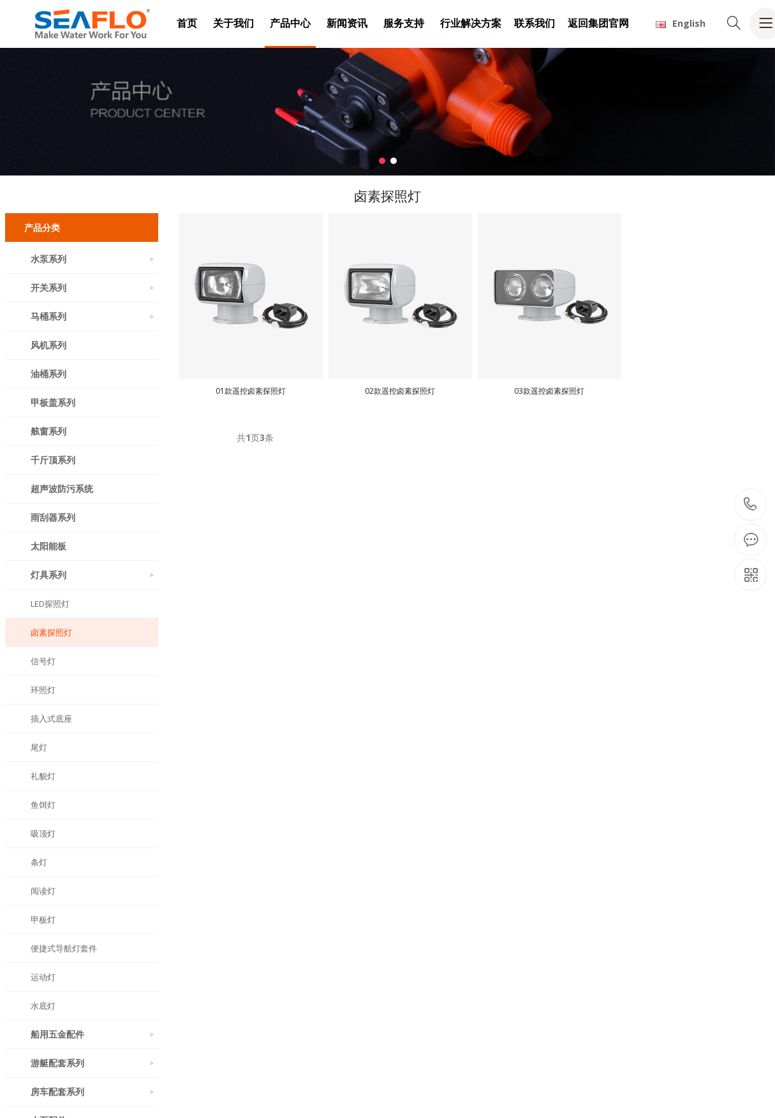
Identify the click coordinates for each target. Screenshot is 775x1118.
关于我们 (233, 23)
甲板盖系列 (53, 402)
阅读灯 (43, 891)
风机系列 (48, 345)
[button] (382, 161)
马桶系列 (93, 316)
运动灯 (43, 977)
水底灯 (43, 1005)
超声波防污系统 (62, 488)
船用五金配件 (93, 1034)
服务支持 (403, 23)
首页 (187, 23)
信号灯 (43, 661)
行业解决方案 (470, 23)
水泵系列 (93, 259)
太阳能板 (48, 546)
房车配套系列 (93, 1091)
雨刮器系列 (53, 517)
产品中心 (290, 23)
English (680, 23)
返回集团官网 (598, 23)
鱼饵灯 (43, 804)
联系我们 (534, 23)
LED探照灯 (50, 603)
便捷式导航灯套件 (64, 948)
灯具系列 (93, 575)
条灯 (39, 862)
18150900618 (750, 504)
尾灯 (39, 747)
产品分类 (42, 227)
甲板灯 (43, 919)
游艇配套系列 (93, 1063)
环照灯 (43, 690)
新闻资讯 (347, 23)
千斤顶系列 (53, 460)
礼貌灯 (43, 776)
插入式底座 (51, 718)
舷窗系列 (48, 431)
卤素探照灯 (51, 632)
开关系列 (93, 287)
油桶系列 (48, 374)
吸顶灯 (43, 833)
